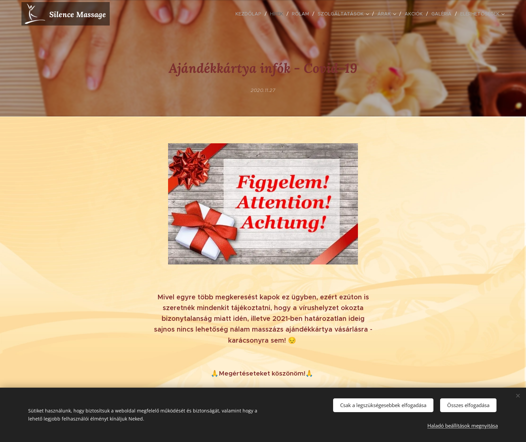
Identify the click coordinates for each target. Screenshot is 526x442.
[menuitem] (250, 13)
